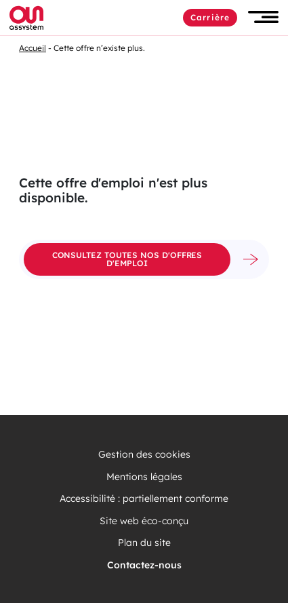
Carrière (210, 17)
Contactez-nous (144, 565)
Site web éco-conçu (144, 521)
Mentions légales (144, 477)
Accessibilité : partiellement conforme (144, 499)
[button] (263, 17)
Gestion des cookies (144, 454)
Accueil (32, 48)
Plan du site (144, 543)
